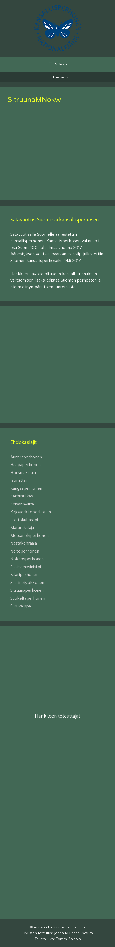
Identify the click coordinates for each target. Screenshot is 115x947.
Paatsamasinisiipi (25, 567)
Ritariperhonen (24, 574)
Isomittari (19, 480)
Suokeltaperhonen (27, 598)
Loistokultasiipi (24, 520)
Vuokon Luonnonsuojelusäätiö (59, 927)
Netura (87, 933)
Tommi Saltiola (68, 939)
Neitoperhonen (24, 551)
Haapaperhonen (25, 464)
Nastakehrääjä (23, 543)
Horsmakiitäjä (23, 472)
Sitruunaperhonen (27, 590)
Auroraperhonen (26, 457)
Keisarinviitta (22, 504)
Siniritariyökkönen (27, 582)
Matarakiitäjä (22, 527)
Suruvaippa (20, 606)
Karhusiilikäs (21, 496)
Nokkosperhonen (27, 559)
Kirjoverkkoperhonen (30, 512)
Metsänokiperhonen (29, 535)
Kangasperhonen (26, 488)
